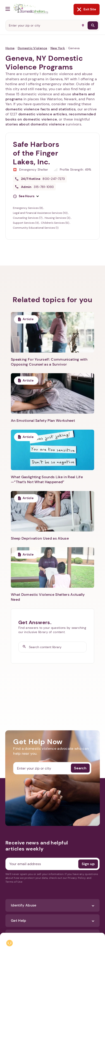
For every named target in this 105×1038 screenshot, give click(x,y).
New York (57, 48)
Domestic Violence (32, 48)
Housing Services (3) (58, 218)
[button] (26, 196)
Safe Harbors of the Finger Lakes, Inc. (36, 153)
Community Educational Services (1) (35, 228)
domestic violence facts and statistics (40, 109)
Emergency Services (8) (28, 208)
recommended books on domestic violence (50, 116)
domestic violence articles (42, 114)
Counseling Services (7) (28, 218)
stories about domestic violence (35, 124)
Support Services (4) (26, 223)
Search (80, 768)
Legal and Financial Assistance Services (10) (40, 213)
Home (9, 48)
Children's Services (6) (55, 223)
